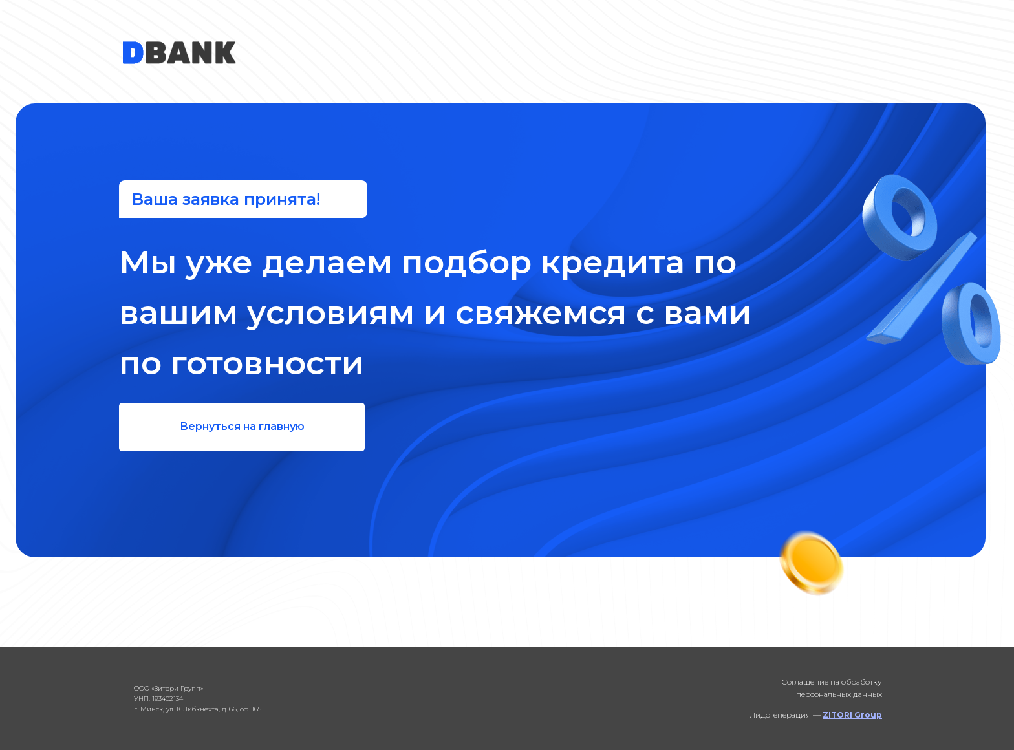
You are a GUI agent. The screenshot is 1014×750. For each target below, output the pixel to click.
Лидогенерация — (816, 715)
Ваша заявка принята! (226, 199)
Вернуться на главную (242, 426)
